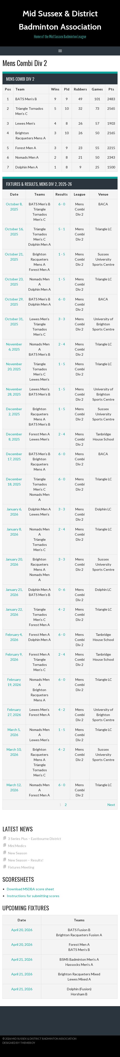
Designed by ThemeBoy (18, 1042)
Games (97, 89)
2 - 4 (61, 344)
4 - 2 (61, 609)
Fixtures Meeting (21, 867)
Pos (8, 89)
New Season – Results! (26, 860)
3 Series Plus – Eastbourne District (34, 839)
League (79, 194)
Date (14, 194)
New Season (17, 853)
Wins (55, 89)
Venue (103, 194)
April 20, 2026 (21, 930)
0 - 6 (61, 589)
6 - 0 (61, 204)
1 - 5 (61, 254)
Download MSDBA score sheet (30, 889)
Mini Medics (17, 846)
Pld (66, 89)
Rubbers (80, 89)
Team (19, 89)
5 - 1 (61, 229)
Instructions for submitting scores (33, 896)
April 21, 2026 (21, 959)
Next (111, 805)
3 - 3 (61, 319)
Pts (111, 89)
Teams (39, 194)
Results (61, 194)
